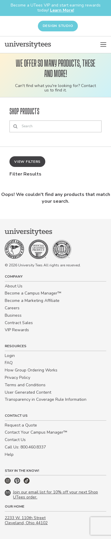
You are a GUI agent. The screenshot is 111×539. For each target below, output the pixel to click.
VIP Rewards (17, 330)
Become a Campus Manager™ (33, 293)
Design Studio (58, 25)
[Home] (28, 44)
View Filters (27, 161)
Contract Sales (19, 323)
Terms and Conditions (25, 385)
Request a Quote (21, 425)
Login (10, 355)
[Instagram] (8, 482)
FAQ (9, 363)
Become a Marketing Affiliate (32, 300)
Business (13, 315)
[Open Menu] (103, 45)
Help (9, 454)
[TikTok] (27, 482)
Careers (12, 308)
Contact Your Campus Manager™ (36, 432)
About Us (13, 286)
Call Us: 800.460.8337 (25, 447)
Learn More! (62, 10)
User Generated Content (28, 392)
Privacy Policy (17, 377)
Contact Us (15, 440)
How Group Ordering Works (31, 370)
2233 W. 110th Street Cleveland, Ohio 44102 (26, 520)
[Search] (55, 126)
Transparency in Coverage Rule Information (45, 399)
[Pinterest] (17, 482)
